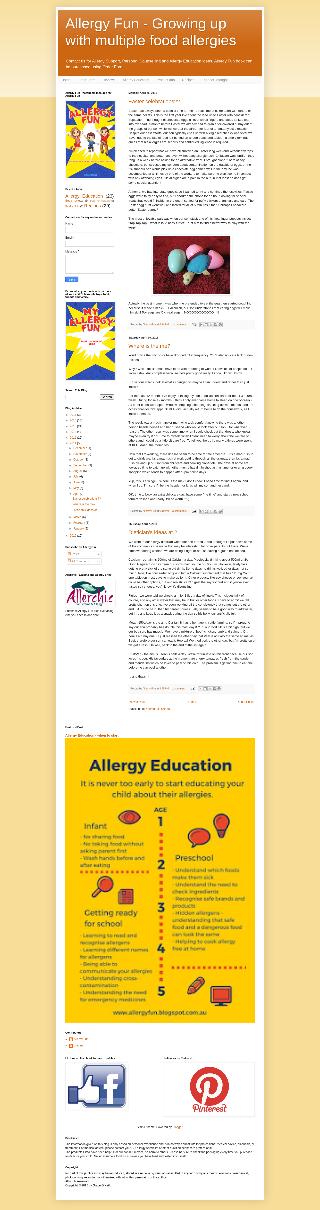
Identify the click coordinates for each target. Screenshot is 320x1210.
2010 (73, 535)
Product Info (166, 80)
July (76, 476)
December (80, 448)
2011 (73, 443)
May (76, 488)
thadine (78, 1045)
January (78, 528)
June (76, 482)
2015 (73, 426)
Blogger (177, 1127)
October (78, 459)
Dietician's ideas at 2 (152, 532)
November (80, 454)
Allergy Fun (81, 1039)
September (80, 465)
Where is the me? (149, 346)
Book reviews (74, 200)
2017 (73, 415)
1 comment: (179, 688)
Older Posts (245, 702)
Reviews (109, 80)
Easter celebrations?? (154, 101)
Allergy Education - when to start (91, 735)
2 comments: (180, 324)
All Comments (79, 561)
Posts (73, 554)
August (78, 471)
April (76, 494)
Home (65, 80)
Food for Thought (215, 80)
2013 (73, 432)
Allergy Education (136, 80)
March (77, 517)
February (79, 522)
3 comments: (180, 510)
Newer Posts (138, 702)
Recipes (188, 80)
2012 (73, 437)
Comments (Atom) (158, 709)
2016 (73, 420)
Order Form (86, 80)
